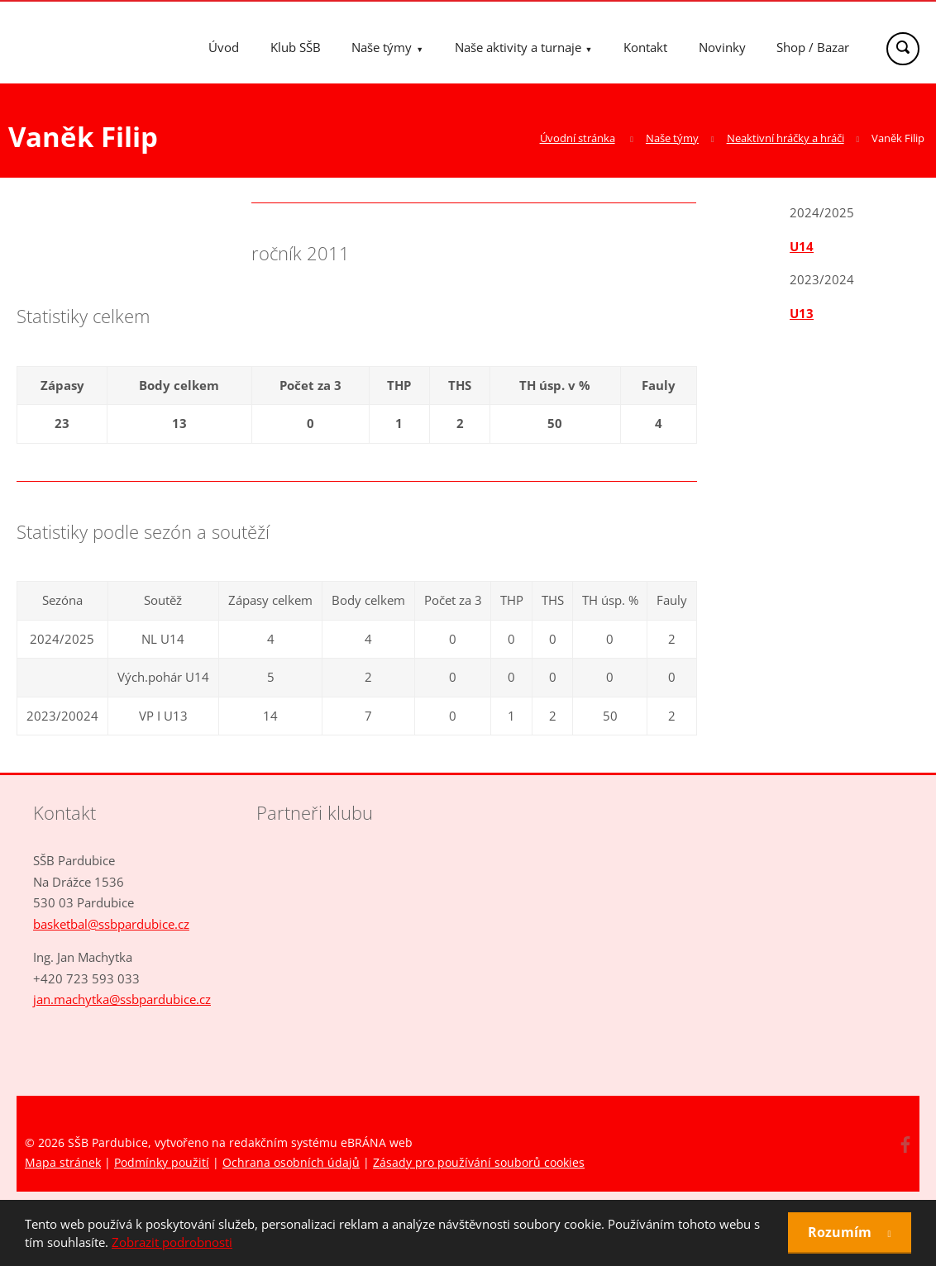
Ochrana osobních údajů (291, 1162)
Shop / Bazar (812, 47)
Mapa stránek (63, 1162)
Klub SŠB (295, 47)
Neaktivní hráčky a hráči (785, 138)
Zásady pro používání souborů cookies (479, 1162)
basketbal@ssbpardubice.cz (111, 924)
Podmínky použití (161, 1162)
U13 (802, 313)
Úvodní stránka (577, 138)
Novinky (722, 47)
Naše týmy (381, 47)
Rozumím (841, 1232)
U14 (802, 246)
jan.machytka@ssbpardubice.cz (122, 999)
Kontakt (645, 47)
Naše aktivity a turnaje (518, 47)
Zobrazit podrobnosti (172, 1242)
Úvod (223, 47)
